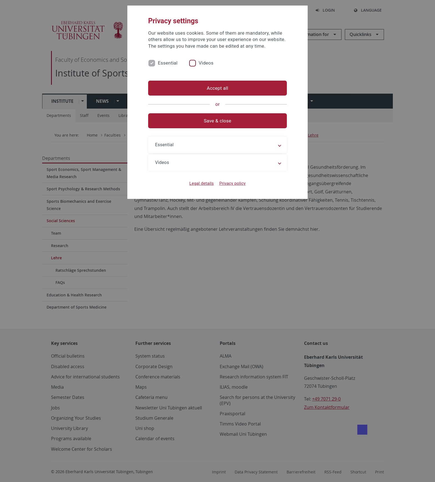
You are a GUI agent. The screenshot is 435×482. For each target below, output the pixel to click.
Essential (168, 63)
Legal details (201, 183)
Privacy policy (232, 183)
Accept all (217, 88)
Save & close (217, 121)
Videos (206, 63)
